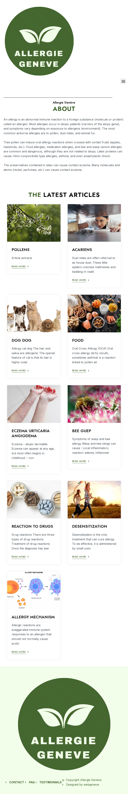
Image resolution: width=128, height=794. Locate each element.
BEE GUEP (81, 431)
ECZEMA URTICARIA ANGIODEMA (31, 433)
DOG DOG (21, 340)
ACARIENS (82, 249)
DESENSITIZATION (89, 526)
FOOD (78, 340)
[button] (123, 81)
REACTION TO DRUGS (32, 526)
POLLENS (20, 249)
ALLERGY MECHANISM (33, 617)
